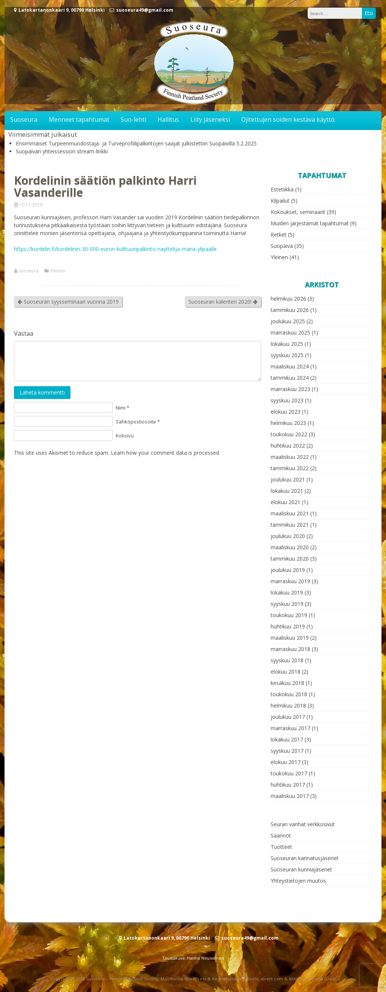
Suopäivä (282, 245)
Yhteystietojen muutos (298, 880)
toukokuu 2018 (289, 694)
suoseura (28, 271)
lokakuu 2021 (287, 490)
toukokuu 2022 (289, 434)
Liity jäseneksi (210, 119)
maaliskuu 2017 (290, 795)
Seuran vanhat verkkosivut (303, 824)
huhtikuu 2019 (288, 626)
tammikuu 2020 (290, 558)
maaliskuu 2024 (290, 366)
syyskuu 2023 (287, 400)
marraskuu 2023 (290, 389)
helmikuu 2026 (288, 298)
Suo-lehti (133, 119)
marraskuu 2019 (290, 581)
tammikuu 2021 (290, 524)
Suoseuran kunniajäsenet (301, 869)
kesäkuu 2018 (287, 682)
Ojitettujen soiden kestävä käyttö (288, 119)
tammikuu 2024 (290, 377)
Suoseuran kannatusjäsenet (305, 858)
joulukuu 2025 (288, 321)
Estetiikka (282, 189)
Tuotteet (281, 846)
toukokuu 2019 (289, 615)
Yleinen (57, 271)
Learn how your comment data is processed (165, 452)
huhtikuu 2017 (288, 784)
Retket (278, 234)
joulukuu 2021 (288, 479)
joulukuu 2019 (288, 569)
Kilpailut (280, 200)
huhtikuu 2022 (288, 445)
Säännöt (281, 835)
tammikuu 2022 (290, 468)
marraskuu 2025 (290, 332)
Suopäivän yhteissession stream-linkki (62, 151)
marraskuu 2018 (290, 649)
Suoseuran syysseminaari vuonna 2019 (68, 301)
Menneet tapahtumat (79, 119)
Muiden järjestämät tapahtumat (310, 223)
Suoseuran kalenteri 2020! (222, 301)
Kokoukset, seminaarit (298, 212)
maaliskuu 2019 (290, 637)
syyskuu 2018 (287, 660)
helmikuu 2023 (288, 422)
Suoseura (23, 119)
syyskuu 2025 (287, 355)
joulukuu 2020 (288, 536)
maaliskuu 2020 (290, 547)
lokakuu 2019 (287, 592)
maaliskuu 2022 (290, 456)
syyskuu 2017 (287, 750)
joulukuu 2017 (288, 716)
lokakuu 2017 (287, 739)
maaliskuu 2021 (290, 513)
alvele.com (272, 978)
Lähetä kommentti (42, 392)
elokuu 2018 (285, 671)
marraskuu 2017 (290, 728)
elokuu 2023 (285, 411)
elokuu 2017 (285, 762)
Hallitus (168, 119)
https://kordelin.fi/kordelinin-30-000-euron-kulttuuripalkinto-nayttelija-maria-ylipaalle (115, 248)
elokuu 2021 (285, 502)
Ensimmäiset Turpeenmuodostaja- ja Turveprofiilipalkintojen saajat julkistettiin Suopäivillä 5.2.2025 (136, 143)
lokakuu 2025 (287, 343)
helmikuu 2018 (288, 705)
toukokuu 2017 (289, 773)
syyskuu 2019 (287, 603)
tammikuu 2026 (290, 309)
